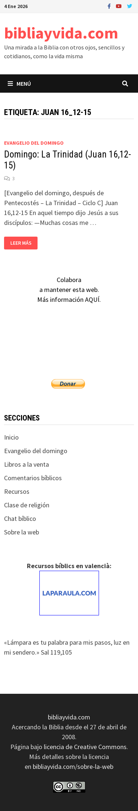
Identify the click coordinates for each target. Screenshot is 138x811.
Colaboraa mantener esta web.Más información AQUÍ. (69, 289)
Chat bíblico (20, 518)
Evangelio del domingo (34, 143)
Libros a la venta (26, 464)
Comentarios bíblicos (33, 478)
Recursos (16, 491)
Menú (19, 83)
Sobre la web (21, 532)
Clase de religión (26, 505)
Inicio (11, 437)
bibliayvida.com (61, 33)
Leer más (22, 243)
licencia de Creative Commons (85, 747)
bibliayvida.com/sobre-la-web (73, 766)
